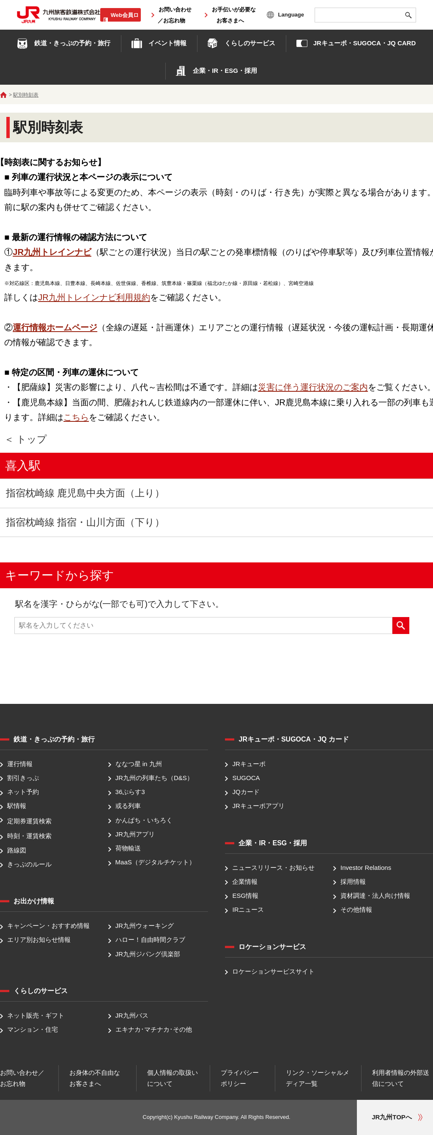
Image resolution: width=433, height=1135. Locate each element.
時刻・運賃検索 (29, 836)
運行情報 (20, 763)
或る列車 (128, 806)
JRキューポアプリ (258, 806)
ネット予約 (23, 791)
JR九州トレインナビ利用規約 (94, 297)
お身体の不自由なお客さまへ (94, 1078)
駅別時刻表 (25, 95)
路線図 (16, 850)
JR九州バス (131, 1015)
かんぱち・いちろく (144, 820)
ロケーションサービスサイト (273, 971)
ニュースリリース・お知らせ (273, 867)
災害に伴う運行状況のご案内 (313, 387)
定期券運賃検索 (29, 821)
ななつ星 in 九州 (138, 763)
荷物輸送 (128, 848)
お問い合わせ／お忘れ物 (22, 1078)
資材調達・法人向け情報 (375, 895)
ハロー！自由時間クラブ (150, 940)
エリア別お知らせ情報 (39, 940)
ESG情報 (245, 895)
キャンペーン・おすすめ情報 (48, 925)
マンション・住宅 (32, 1029)
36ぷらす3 (130, 791)
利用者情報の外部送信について (400, 1078)
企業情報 (245, 881)
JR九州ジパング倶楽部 (147, 954)
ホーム (3, 95)
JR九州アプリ (135, 834)
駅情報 (16, 806)
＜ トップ (25, 439)
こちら (76, 417)
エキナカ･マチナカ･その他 (153, 1029)
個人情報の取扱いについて (172, 1078)
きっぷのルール (29, 864)
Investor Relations (365, 867)
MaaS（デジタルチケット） (155, 862)
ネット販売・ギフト (35, 1015)
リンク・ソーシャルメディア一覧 (317, 1078)
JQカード (245, 791)
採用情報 (353, 881)
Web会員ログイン (125, 19)
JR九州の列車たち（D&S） (154, 777)
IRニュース (248, 910)
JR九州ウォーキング (144, 925)
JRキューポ (248, 763)
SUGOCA (246, 777)
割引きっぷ (23, 777)
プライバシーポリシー (240, 1078)
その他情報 (356, 910)
